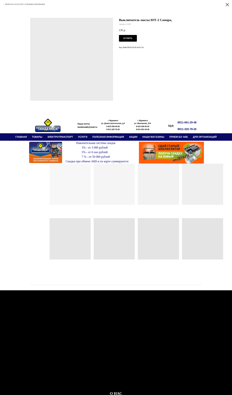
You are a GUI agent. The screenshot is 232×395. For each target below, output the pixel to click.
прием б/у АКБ (178, 137)
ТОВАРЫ (37, 137)
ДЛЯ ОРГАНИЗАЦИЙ (205, 137)
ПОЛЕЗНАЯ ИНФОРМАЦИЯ (108, 137)
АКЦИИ (133, 137)
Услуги (82, 137)
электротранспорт (60, 137)
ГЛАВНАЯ (21, 137)
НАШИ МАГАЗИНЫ (153, 137)
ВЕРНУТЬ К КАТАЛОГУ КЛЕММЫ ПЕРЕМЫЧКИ (25, 4)
